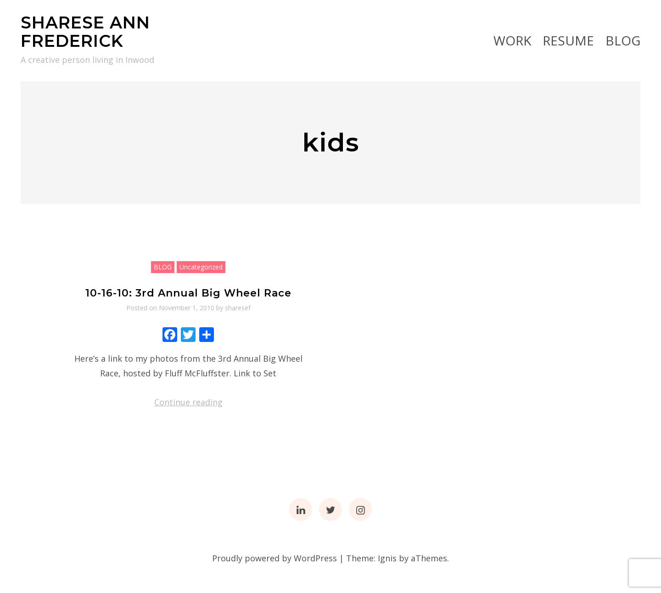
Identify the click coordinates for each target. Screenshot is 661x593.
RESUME (568, 40)
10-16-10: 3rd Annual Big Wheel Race (188, 293)
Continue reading (188, 402)
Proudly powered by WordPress (274, 558)
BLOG (622, 40)
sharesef (238, 307)
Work (512, 40)
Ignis (387, 558)
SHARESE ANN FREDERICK (85, 31)
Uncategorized (201, 267)
